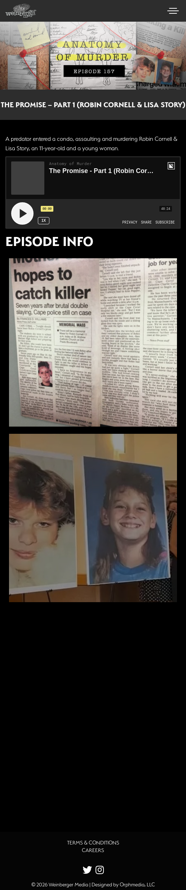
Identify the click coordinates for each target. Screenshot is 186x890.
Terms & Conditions (93, 843)
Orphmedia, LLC (137, 884)
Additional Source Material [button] (52, 803)
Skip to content (24, 33)
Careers (93, 850)
